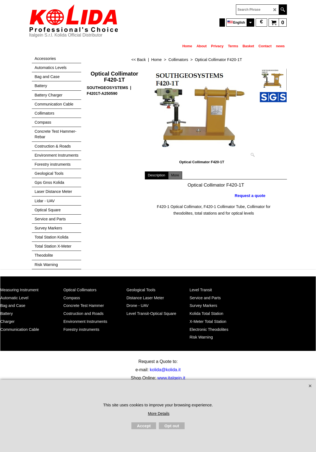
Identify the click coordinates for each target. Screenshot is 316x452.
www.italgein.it (171, 378)
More (175, 175)
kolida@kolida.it (165, 369)
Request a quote (250, 195)
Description (156, 175)
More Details (159, 413)
